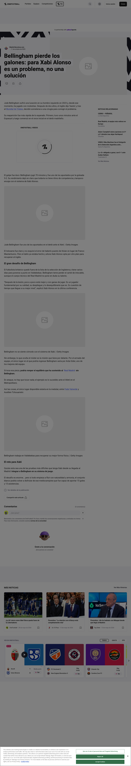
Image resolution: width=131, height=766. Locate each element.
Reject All (100, 756)
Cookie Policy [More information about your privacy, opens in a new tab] (25, 761)
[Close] (127, 756)
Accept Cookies (100, 762)
